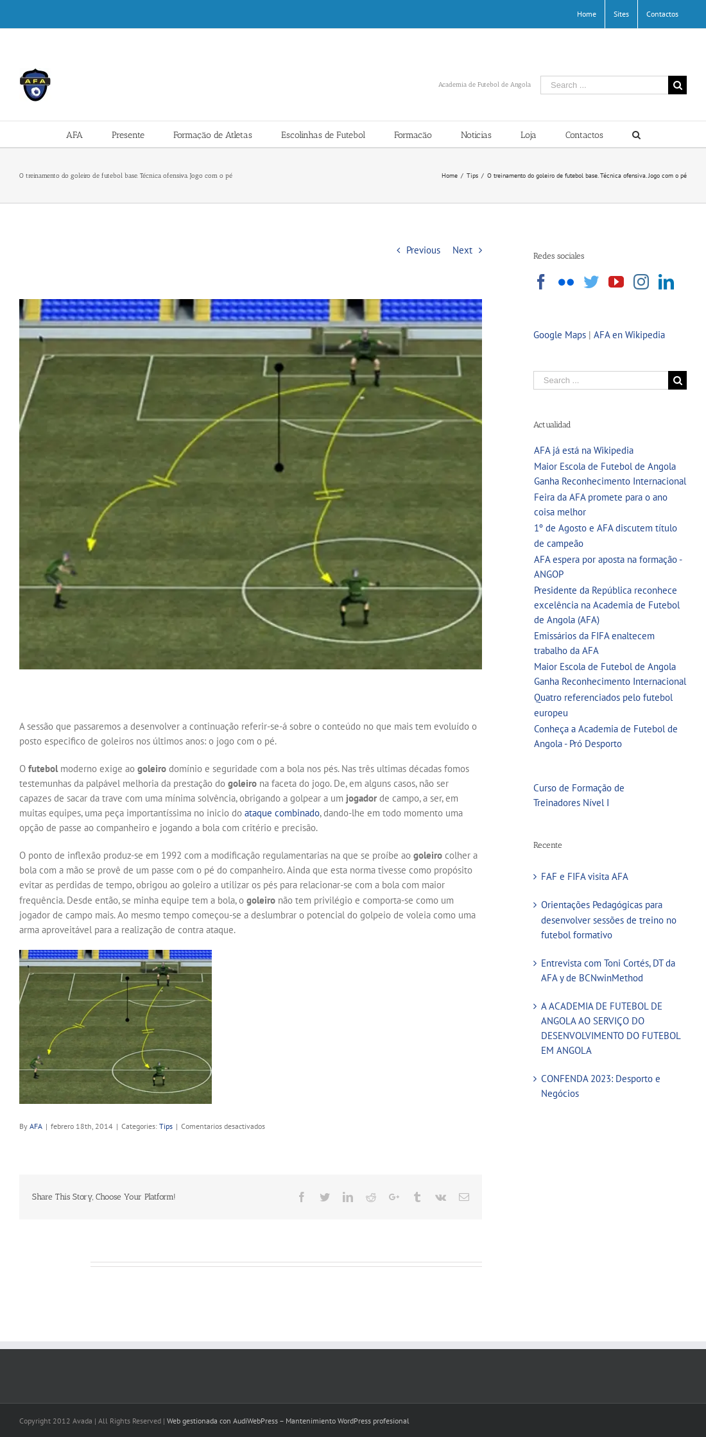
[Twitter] (591, 281)
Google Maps (559, 335)
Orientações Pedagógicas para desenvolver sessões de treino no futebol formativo (608, 919)
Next (462, 250)
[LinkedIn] (666, 281)
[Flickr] (566, 281)
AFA (36, 1126)
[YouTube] (616, 281)
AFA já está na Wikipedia (583, 450)
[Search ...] (604, 85)
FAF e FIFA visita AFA (584, 876)
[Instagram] (641, 281)
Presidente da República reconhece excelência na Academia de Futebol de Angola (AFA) (607, 605)
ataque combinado (282, 813)
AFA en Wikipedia (629, 335)
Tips (166, 1126)
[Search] (636, 134)
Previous (423, 250)
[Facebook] (541, 281)
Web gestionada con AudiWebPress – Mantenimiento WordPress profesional (288, 1420)
